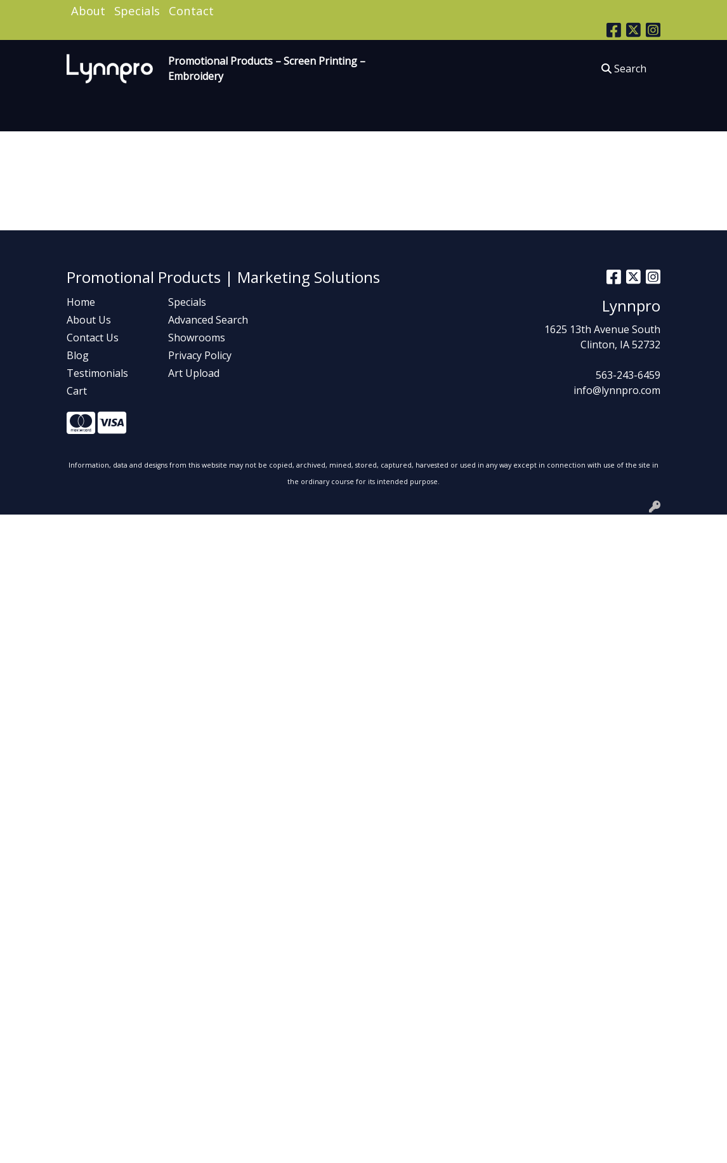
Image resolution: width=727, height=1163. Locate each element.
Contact (191, 10)
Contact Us (93, 338)
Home (81, 302)
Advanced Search (208, 320)
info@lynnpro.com (616, 390)
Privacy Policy (200, 355)
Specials (137, 10)
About (88, 10)
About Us (89, 320)
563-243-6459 (628, 375)
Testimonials (97, 373)
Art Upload (193, 373)
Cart (77, 391)
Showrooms (196, 338)
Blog (78, 355)
